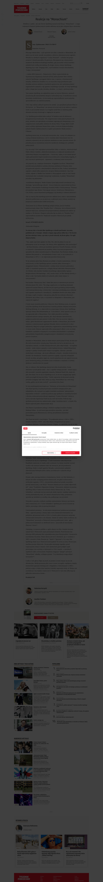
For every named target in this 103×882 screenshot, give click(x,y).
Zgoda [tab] (29, 432)
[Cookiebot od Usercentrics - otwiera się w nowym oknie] (74, 428)
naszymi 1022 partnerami (33, 439)
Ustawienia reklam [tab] (59, 432)
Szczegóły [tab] (44, 432)
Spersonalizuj (51, 452)
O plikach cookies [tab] (73, 432)
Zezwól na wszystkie (70, 452)
